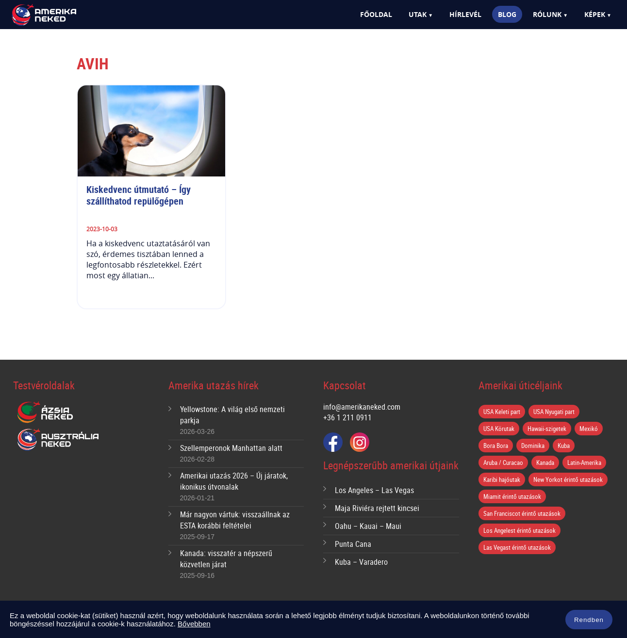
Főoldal (376, 14)
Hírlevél (465, 14)
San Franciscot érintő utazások (522, 513)
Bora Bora (495, 445)
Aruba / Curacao (503, 462)
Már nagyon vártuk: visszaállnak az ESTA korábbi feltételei (235, 520)
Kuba (564, 445)
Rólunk (547, 14)
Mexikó (588, 428)
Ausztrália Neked (58, 440)
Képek (594, 14)
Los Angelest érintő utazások (519, 530)
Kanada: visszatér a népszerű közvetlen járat (226, 559)
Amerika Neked (61, 15)
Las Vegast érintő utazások (517, 547)
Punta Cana (353, 544)
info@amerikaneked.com (361, 406)
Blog (507, 14)
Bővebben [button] (194, 624)
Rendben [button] (589, 620)
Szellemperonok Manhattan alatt (231, 448)
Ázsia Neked (44, 412)
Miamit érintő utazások (512, 496)
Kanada (545, 462)
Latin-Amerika (584, 462)
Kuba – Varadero (361, 562)
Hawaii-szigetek (547, 428)
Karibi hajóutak (501, 479)
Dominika (532, 445)
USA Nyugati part (554, 411)
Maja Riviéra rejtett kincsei (377, 508)
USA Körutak (498, 428)
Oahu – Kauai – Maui (368, 526)
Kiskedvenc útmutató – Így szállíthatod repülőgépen (139, 195)
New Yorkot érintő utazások (568, 479)
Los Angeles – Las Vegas (374, 490)
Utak (418, 14)
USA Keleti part (501, 411)
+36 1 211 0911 (347, 417)
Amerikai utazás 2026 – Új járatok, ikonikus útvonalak (234, 481)
